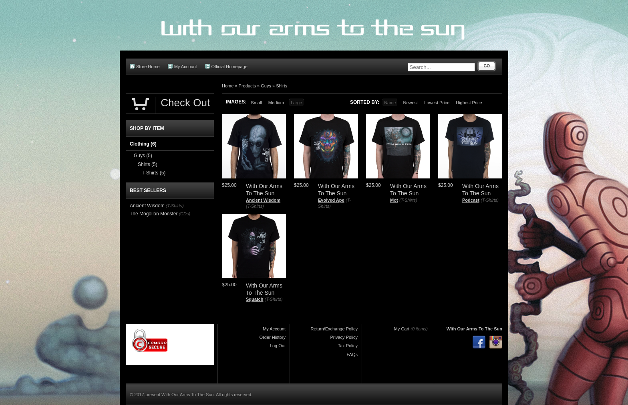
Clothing (143, 144)
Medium (276, 102)
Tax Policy (348, 345)
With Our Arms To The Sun (474, 328)
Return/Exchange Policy (334, 328)
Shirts (281, 85)
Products (247, 85)
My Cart (402, 328)
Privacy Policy (344, 337)
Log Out (278, 345)
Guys (266, 85)
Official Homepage (226, 66)
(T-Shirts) (255, 206)
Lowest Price (436, 102)
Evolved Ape (331, 200)
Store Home (145, 66)
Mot (394, 200)
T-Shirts (153, 173)
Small (256, 102)
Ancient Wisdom (263, 200)
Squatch (254, 299)
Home (227, 85)
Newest (410, 102)
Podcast (470, 200)
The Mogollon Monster (153, 214)
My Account (182, 66)
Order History (273, 337)
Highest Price (469, 102)
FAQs (352, 354)
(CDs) (184, 213)
